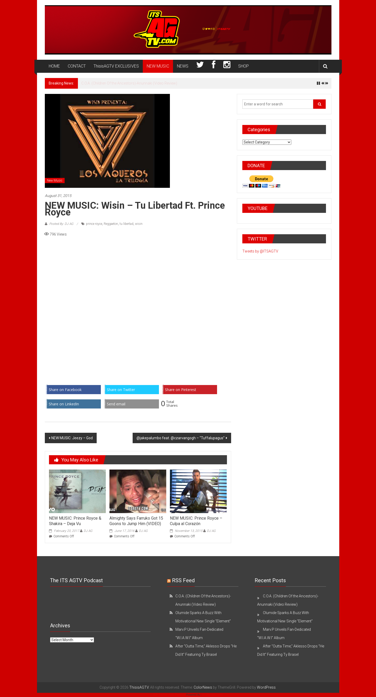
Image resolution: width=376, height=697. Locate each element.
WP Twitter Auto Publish (169, 694)
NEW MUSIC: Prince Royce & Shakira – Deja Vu (75, 521)
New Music (55, 180)
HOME (54, 66)
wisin (139, 224)
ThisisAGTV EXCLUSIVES (116, 66)
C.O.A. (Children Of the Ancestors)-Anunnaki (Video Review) (129, 83)
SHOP (243, 66)
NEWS (182, 66)
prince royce (94, 224)
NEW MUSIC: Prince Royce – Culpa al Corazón (196, 521)
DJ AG (88, 531)
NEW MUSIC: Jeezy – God (72, 438)
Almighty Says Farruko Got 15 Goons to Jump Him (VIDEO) (136, 521)
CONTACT (77, 66)
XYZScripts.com (212, 694)
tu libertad (126, 224)
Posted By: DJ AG (61, 224)
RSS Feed (183, 580)
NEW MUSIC (158, 66)
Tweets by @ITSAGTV (260, 251)
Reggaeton (111, 224)
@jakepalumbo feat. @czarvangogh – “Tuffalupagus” (181, 438)
